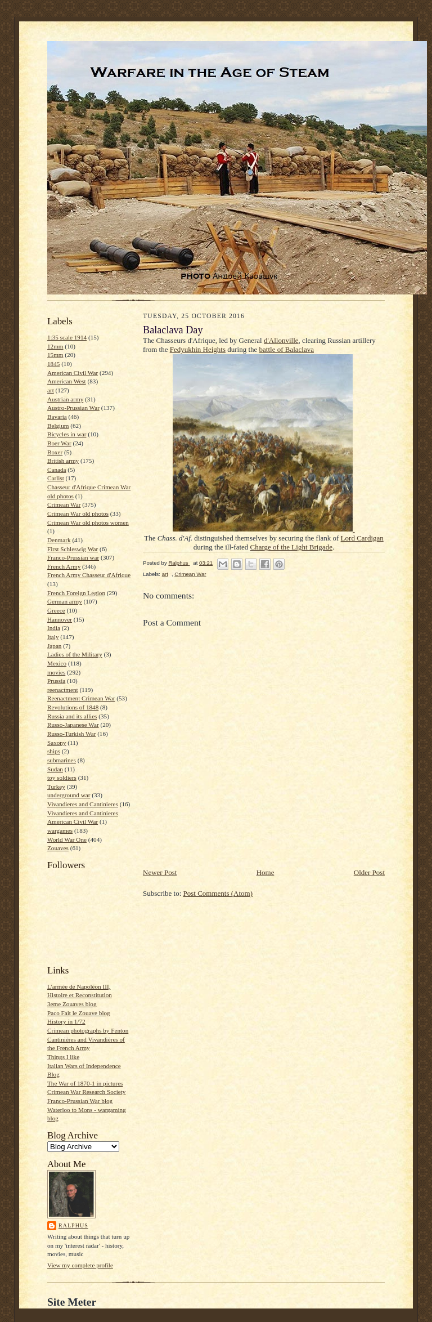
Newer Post (160, 872)
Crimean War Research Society (86, 1091)
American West (66, 381)
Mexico (56, 663)
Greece (56, 610)
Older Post (369, 872)
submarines (61, 760)
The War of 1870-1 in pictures (85, 1083)
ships (53, 751)
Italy (52, 636)
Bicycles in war (67, 434)
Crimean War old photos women (88, 522)
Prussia (56, 680)
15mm (55, 354)
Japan (54, 645)
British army (63, 460)
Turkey (56, 786)
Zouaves (58, 848)
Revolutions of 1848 (72, 707)
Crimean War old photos (78, 513)
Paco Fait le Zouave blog (78, 1013)
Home (265, 872)
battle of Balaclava (286, 349)
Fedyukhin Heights (198, 349)
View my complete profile (80, 1265)
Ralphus (73, 1225)
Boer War (59, 443)
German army (64, 601)
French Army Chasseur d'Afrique (88, 574)
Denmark (59, 540)
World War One (67, 839)
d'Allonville (281, 340)
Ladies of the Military (74, 654)
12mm (55, 346)
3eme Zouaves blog (72, 1004)
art (50, 390)
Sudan (55, 769)
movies (56, 672)
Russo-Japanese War (73, 724)
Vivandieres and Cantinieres (82, 804)
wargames (60, 830)
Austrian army (65, 399)
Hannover (59, 619)
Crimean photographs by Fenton (87, 1030)
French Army (63, 566)
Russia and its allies (72, 716)
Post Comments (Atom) (218, 893)
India (53, 627)
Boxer (54, 452)
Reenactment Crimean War (81, 698)
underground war (68, 795)
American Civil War (72, 372)
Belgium (58, 425)
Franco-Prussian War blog (79, 1100)
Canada (56, 469)
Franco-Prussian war (73, 557)
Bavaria (57, 416)
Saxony (56, 742)
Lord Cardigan (362, 538)
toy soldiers (61, 777)
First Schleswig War (72, 549)
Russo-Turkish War (71, 733)
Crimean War (63, 504)
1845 (53, 363)
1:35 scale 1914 (67, 337)
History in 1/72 (66, 1021)
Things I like (63, 1056)
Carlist (55, 478)
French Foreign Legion (76, 592)
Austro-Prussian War (73, 407)
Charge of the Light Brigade (291, 547)
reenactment (62, 689)
